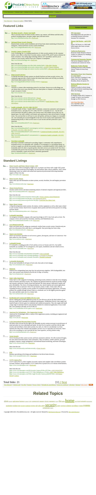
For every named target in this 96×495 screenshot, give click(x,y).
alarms (10, 401)
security (51, 405)
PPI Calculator (76, 33)
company (41, 401)
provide (23, 405)
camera (27, 401)
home (69, 400)
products (15, 405)
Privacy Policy (37, 385)
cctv (30, 401)
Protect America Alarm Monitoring (50, 197)
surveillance (74, 405)
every (57, 401)
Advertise (72, 385)
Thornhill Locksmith (45, 257)
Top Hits (23, 385)
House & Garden (18, 21)
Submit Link (16, 385)
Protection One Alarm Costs (47, 200)
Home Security (41, 348)
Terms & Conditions (62, 385)
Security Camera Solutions (51, 67)
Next (64, 382)
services (63, 405)
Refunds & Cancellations (49, 385)
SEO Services (75, 94)
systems (86, 405)
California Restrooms (78, 51)
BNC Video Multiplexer (57, 372)
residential (28, 405)
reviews (33, 405)
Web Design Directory (54, 412)
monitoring (9, 405)
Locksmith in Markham (46, 255)
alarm (6, 401)
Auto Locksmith (44, 253)
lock (76, 401)
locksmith (83, 401)
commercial (35, 401)
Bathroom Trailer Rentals (79, 66)
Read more (35, 38)
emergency (52, 401)
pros (19, 405)
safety (43, 405)
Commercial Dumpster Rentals (81, 59)
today (51, 408)
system (81, 405)
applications (16, 401)
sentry (59, 405)
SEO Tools (84, 385)
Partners (29, 385)
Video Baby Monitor (51, 65)
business (22, 401)
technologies (46, 408)
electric (47, 401)
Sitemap (77, 385)
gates (63, 401)
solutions (68, 405)
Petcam (39, 98)
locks (78, 401)
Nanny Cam (42, 100)
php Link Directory (74, 412)
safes (39, 405)
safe (36, 405)
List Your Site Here (77, 102)
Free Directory (8, 21)
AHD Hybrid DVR (57, 370)
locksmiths (89, 401)
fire (60, 401)
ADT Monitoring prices (39, 198)
